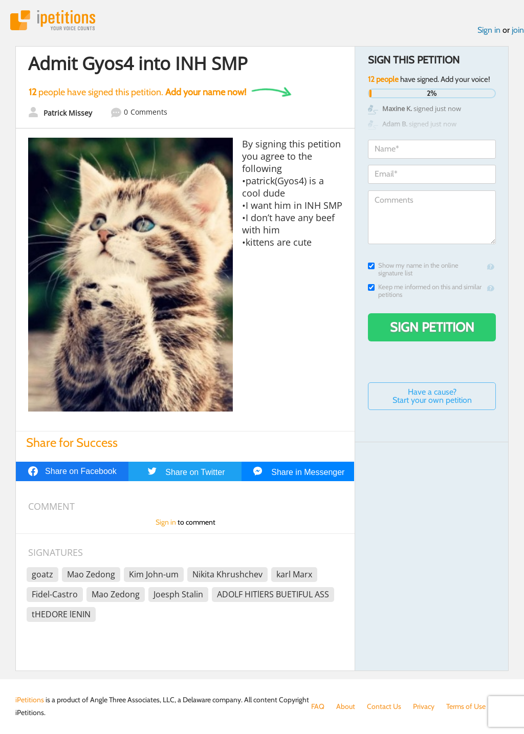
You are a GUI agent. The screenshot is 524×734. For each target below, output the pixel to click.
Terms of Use (466, 706)
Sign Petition (432, 327)
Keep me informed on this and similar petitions (425, 290)
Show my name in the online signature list (413, 269)
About (345, 706)
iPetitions (52, 20)
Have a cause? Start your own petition (432, 396)
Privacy (423, 706)
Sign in (488, 30)
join (518, 30)
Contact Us (384, 706)
